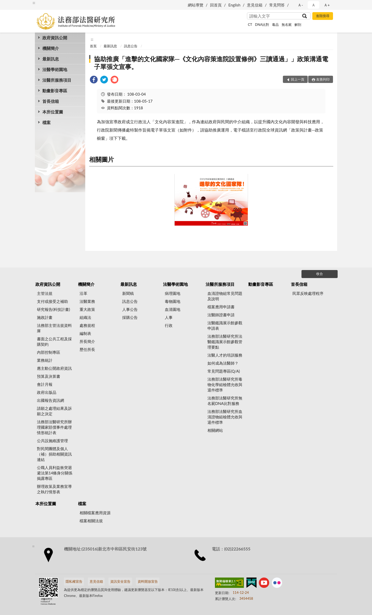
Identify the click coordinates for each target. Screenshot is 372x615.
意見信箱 (254, 5)
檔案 (46, 122)
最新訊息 (50, 58)
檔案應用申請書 (221, 306)
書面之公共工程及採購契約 (54, 341)
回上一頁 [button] (297, 79)
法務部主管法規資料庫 (54, 328)
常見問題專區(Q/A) (223, 371)
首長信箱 (50, 101)
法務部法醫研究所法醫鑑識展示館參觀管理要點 (224, 341)
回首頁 (216, 5)
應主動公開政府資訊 (54, 368)
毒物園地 (172, 301)
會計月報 (44, 384)
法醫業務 (87, 301)
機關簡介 (50, 48)
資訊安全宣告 (120, 581)
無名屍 (287, 24)
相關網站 (215, 430)
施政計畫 (44, 317)
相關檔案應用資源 (95, 512)
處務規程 (87, 325)
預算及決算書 (48, 376)
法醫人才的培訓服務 (224, 355)
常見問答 (277, 5)
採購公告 (130, 317)
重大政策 (87, 309)
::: (34, 3)
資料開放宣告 (148, 581)
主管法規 (44, 293)
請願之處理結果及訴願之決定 (54, 411)
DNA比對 (262, 24)
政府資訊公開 (54, 37)
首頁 (93, 46)
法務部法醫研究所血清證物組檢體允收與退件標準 (224, 417)
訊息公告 (130, 46)
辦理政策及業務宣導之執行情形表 (54, 489)
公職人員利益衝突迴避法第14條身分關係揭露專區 (54, 473)
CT (250, 24)
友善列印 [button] (323, 79)
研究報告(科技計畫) (53, 309)
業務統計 (44, 360)
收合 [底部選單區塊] (319, 274)
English (234, 5)
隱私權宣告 (74, 581)
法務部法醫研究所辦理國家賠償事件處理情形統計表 (54, 427)
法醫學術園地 (54, 69)
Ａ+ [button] (327, 5)
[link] (94, 80)
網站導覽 (195, 5)
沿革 (83, 293)
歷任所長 (87, 349)
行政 (169, 325)
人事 (169, 317)
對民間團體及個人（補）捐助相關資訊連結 (54, 454)
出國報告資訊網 (50, 400)
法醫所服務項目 (56, 80)
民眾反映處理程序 (307, 293)
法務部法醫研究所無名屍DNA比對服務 (224, 401)
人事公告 (130, 309)
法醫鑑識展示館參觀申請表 (224, 325)
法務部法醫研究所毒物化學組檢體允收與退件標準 (224, 384)
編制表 (85, 333)
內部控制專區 (48, 352)
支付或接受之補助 (52, 301)
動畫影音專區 (54, 90)
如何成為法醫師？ (222, 363)
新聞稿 (128, 293)
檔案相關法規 (91, 520)
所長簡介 (87, 341)
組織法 (85, 317)
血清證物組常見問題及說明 (224, 296)
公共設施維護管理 (52, 440)
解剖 (298, 24)
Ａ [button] (313, 5)
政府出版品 (46, 392)
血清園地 (172, 309)
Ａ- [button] (300, 5)
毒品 (275, 24)
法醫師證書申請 (221, 314)
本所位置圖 (52, 111)
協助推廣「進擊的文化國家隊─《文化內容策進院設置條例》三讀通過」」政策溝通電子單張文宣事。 (211, 62)
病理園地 (172, 293)
